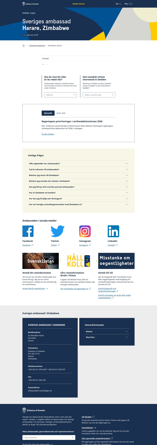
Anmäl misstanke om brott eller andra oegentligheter (114, 302)
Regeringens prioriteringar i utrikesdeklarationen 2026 (72, 127)
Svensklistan (87, 434)
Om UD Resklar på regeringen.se (74, 295)
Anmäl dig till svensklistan (33, 294)
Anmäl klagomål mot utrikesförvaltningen (107, 295)
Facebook (26, 251)
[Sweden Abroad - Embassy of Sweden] (32, 3)
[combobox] (60, 101)
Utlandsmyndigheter (37, 45)
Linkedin (111, 251)
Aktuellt (45, 71)
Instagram (83, 251)
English (32, 13)
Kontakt (45, 58)
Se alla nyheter (48, 140)
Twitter (54, 251)
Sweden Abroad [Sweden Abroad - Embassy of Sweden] (78, 4)
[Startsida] (24, 46)
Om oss (45, 65)
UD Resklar (87, 423)
